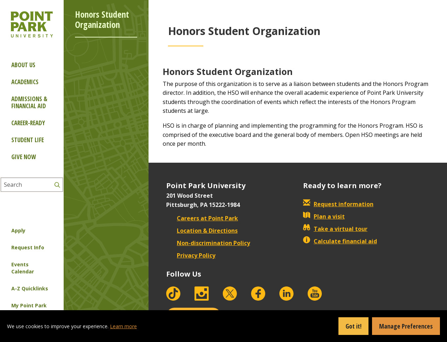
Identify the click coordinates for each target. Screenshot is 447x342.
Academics (25, 82)
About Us (23, 65)
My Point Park (29, 305)
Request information (338, 204)
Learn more (123, 326)
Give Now (23, 157)
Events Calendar (22, 268)
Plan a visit (324, 216)
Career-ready (28, 123)
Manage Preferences (406, 326)
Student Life (27, 140)
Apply (18, 230)
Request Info (27, 247)
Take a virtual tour (335, 229)
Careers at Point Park (202, 218)
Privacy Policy (190, 255)
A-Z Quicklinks (29, 288)
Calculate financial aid (340, 241)
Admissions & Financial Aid (29, 102)
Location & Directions (202, 230)
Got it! (353, 326)
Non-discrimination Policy (208, 243)
